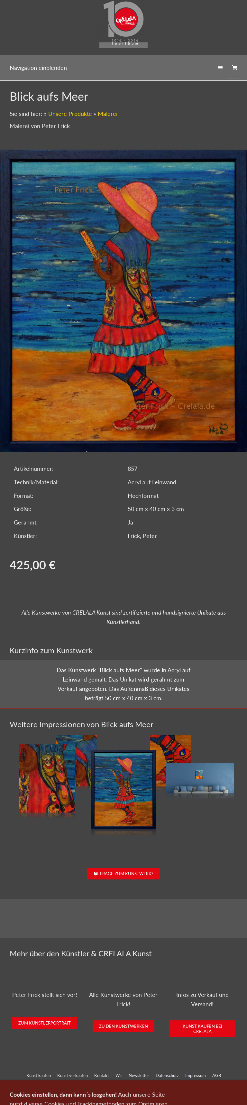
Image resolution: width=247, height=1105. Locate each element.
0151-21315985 (81, 1096)
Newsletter (139, 1075)
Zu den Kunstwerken (123, 1026)
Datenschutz (167, 1075)
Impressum (195, 1075)
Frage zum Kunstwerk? (124, 873)
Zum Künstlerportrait (44, 1023)
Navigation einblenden (38, 67)
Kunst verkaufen (72, 1075)
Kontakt (101, 1075)
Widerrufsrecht (123, 1084)
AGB (216, 1075)
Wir (118, 1075)
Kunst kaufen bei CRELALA (202, 1029)
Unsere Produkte (70, 113)
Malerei (107, 113)
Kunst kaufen (38, 1075)
